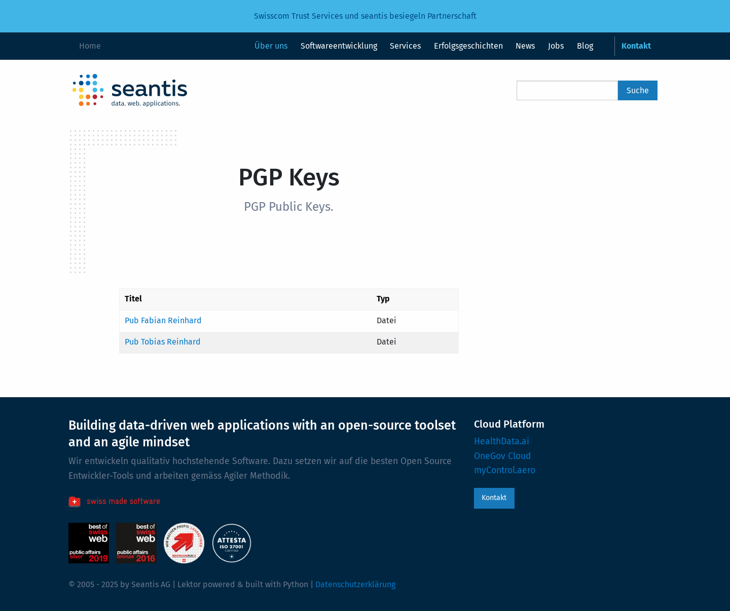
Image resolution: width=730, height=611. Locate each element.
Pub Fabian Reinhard (163, 320)
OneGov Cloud (502, 456)
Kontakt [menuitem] (636, 46)
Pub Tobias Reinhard (163, 342)
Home (90, 46)
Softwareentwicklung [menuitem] (339, 46)
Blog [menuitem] (585, 46)
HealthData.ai (501, 441)
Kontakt (494, 497)
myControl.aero (504, 470)
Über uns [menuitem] (270, 46)
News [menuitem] (525, 46)
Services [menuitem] (405, 46)
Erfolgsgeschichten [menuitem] (468, 46)
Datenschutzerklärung (355, 584)
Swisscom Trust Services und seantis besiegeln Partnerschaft (365, 16)
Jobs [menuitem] (556, 46)
